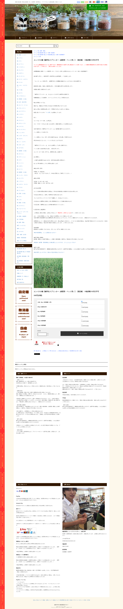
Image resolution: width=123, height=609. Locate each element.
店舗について (20, 273)
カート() (84, 38)
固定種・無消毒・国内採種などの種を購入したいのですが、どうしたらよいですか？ (55, 242)
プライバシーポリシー (78, 600)
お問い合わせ (69, 38)
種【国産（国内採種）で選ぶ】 (23, 257)
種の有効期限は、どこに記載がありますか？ (45, 232)
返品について (56, 600)
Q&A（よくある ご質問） (22, 270)
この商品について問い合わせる (49, 350)
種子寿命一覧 (20, 279)
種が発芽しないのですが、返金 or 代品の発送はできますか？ (49, 252)
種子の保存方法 (20, 282)
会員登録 (38, 38)
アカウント (23, 38)
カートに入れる (82, 333)
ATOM (88, 600)
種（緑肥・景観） (42, 50)
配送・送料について (47, 600)
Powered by (61, 607)
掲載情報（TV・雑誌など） (23, 276)
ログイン (53, 38)
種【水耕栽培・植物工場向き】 (23, 261)
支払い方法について (37, 600)
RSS (85, 600)
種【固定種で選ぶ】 (42, 52)
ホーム (35, 50)
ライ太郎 (48, 112)
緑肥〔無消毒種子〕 (61, 54)
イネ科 (39, 56)
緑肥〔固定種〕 (51, 52)
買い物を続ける (37, 350)
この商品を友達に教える (62, 350)
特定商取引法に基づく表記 (76, 350)
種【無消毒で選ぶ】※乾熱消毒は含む (46, 54)
